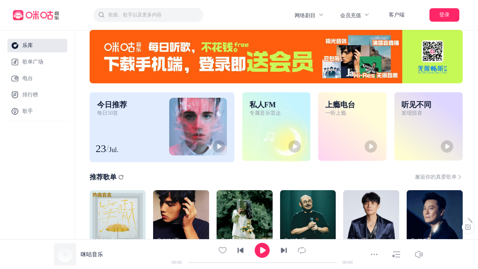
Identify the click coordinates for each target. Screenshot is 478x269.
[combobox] (148, 15)
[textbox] (153, 15)
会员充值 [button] (355, 15)
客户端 (396, 15)
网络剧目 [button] (309, 15)
